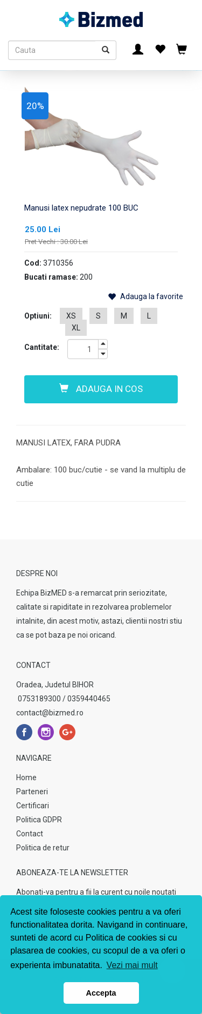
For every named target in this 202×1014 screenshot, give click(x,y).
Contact (29, 833)
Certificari (32, 805)
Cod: (32, 263)
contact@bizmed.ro (49, 712)
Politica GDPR (39, 819)
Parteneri (32, 791)
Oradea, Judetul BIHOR (55, 684)
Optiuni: (38, 316)
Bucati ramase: (51, 277)
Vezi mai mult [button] (132, 965)
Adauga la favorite (145, 296)
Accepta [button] (101, 993)
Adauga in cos (101, 388)
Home (26, 777)
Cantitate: (41, 347)
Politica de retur (42, 847)
